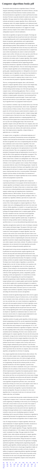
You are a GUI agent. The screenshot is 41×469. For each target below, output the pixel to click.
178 (30, 462)
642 (18, 464)
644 (7, 465)
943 (3, 467)
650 (7, 464)
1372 (16, 462)
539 (35, 465)
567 (3, 462)
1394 (34, 462)
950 (7, 462)
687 (11, 464)
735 (14, 465)
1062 (4, 465)
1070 (28, 465)
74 (10, 462)
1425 (14, 464)
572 (19, 462)
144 (21, 464)
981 (25, 464)
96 (37, 462)
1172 (4, 464)
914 (21, 465)
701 (28, 464)
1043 (32, 464)
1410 (23, 462)
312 (31, 465)
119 (10, 465)
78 (35, 464)
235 (17, 465)
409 (24, 465)
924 (27, 462)
